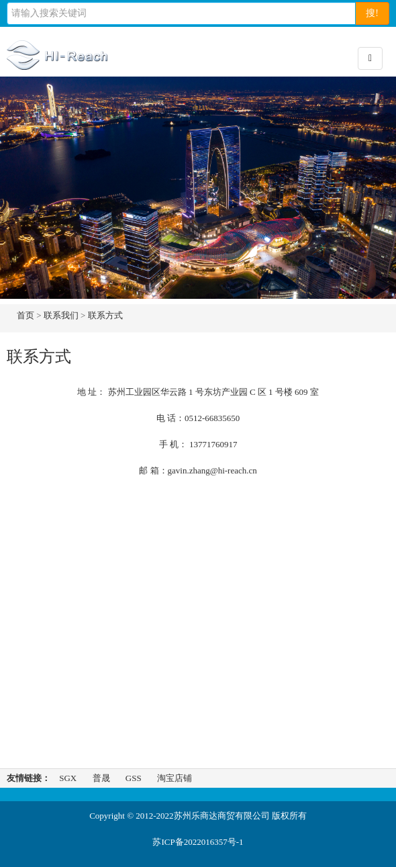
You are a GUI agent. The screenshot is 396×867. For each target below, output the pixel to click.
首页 (25, 315)
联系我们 (61, 315)
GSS (134, 778)
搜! (372, 13)
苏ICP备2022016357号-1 (197, 842)
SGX (68, 778)
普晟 (101, 778)
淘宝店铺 (174, 778)
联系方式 (105, 315)
